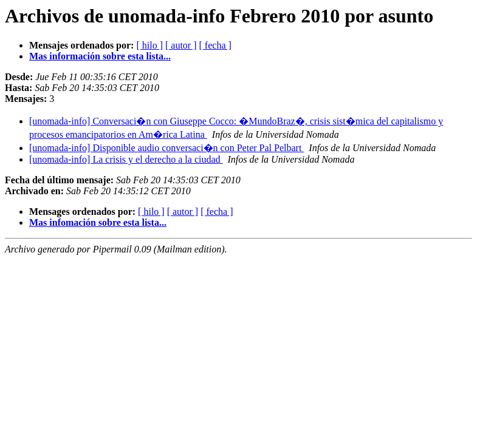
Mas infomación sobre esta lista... (97, 222)
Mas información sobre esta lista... (100, 56)
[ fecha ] (215, 45)
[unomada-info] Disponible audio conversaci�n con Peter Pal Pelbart (166, 148)
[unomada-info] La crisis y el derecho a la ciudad (126, 159)
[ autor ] (181, 45)
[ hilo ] (149, 45)
